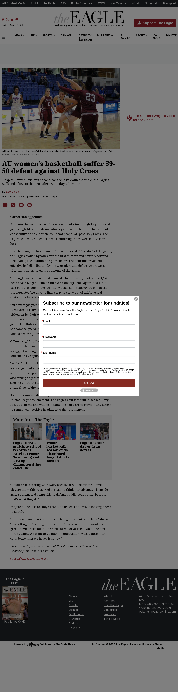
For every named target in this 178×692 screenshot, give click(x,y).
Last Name (49, 352)
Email (46, 321)
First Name (49, 337)
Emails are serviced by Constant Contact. (77, 374)
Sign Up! (89, 382)
